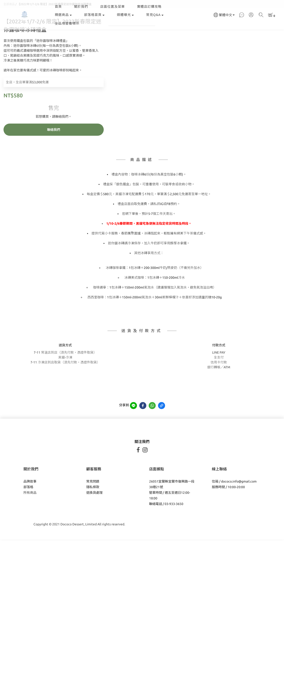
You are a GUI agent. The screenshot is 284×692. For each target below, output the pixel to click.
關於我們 (81, 6)
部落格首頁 (94, 15)
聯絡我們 (53, 159)
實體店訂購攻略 (149, 6)
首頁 (58, 6)
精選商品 (63, 15)
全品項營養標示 (67, 23)
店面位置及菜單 (112, 6)
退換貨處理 (94, 522)
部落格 (28, 516)
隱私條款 (92, 516)
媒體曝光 (125, 15)
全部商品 (9, 33)
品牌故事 (30, 511)
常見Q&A (155, 15)
